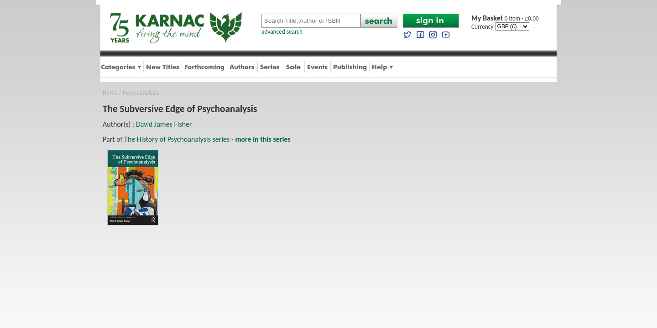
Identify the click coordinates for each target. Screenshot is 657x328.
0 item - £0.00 (505, 18)
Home (110, 93)
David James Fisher (164, 124)
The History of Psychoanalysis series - (207, 139)
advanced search (281, 32)
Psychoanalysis (141, 93)
